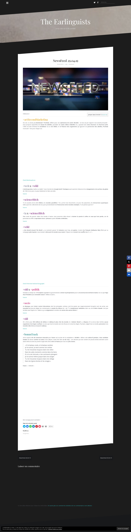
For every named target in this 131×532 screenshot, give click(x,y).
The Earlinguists (65, 21)
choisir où (104, 114)
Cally (66, 64)
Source (25, 194)
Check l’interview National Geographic (33, 283)
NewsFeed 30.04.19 (106, 458)
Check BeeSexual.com (29, 180)
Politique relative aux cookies (55, 529)
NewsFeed (71, 64)
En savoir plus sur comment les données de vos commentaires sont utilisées (70, 505)
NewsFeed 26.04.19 (25, 458)
